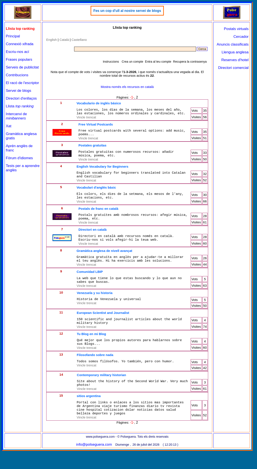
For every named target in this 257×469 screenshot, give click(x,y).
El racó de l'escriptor (22, 83)
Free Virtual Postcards (95, 125)
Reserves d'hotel (235, 60)
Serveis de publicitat (22, 67)
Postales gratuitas (92, 148)
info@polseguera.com (94, 463)
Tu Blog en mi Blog (91, 347)
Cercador (241, 37)
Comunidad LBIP (90, 282)
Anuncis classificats (233, 44)
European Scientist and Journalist (103, 324)
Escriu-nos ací (17, 52)
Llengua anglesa (235, 52)
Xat (8, 126)
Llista (20, 106)
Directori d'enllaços (21, 98)
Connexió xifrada (20, 44)
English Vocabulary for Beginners (102, 170)
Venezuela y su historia (94, 304)
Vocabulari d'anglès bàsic (96, 192)
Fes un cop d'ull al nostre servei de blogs (127, 11)
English (51, 39)
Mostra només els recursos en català (127, 87)
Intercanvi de (16, 116)
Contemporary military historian (101, 389)
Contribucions (17, 75)
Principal (13, 36)
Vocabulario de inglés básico (99, 103)
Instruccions (111, 61)
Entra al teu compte (158, 61)
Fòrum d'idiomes (19, 158)
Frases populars (19, 59)
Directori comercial (233, 68)
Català (64, 39)
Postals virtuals (236, 29)
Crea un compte (132, 61)
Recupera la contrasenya (190, 61)
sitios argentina (89, 411)
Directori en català (92, 237)
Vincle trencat (86, 118)
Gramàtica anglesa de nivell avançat (104, 260)
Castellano (79, 39)
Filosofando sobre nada (95, 369)
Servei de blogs (18, 91)
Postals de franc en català (98, 215)
